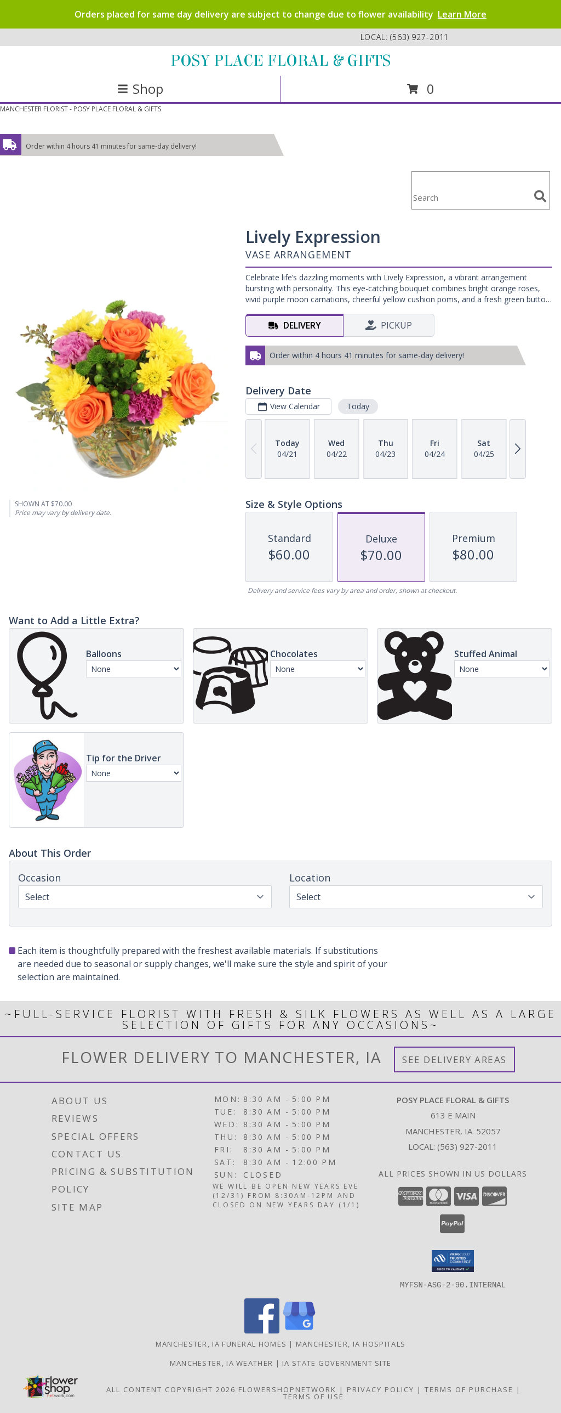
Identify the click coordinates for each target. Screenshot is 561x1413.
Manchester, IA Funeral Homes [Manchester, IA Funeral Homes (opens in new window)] (221, 1343)
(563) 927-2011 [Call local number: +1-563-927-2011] (419, 37)
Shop (140, 89)
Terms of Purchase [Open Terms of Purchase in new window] (469, 1389)
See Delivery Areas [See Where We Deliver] (454, 1059)
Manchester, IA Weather (221, 1362)
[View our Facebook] (261, 1330)
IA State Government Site (336, 1362)
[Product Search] (470, 197)
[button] (453, 1261)
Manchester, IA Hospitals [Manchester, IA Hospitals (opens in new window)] (350, 1343)
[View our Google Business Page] (299, 1330)
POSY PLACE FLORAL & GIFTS (280, 61)
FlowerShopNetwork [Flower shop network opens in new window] (287, 1389)
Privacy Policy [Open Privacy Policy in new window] (380, 1389)
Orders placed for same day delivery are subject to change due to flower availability (280, 14)
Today (358, 406)
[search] (540, 196)
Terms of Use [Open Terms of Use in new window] (313, 1396)
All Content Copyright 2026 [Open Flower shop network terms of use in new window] (171, 1389)
